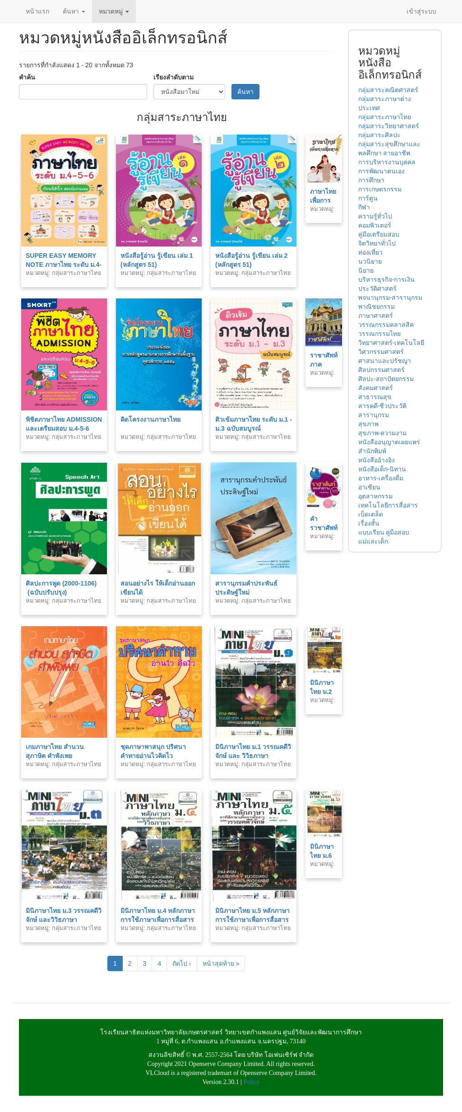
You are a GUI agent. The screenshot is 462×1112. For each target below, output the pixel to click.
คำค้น (27, 77)
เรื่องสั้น (368, 523)
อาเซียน (369, 487)
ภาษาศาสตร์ (375, 315)
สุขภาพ (368, 424)
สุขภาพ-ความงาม (382, 433)
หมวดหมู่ (114, 11)
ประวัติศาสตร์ (377, 288)
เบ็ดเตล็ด (370, 514)
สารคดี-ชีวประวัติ (382, 405)
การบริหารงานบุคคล (387, 162)
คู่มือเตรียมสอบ (378, 234)
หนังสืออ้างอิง (376, 460)
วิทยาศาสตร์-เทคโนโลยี (391, 342)
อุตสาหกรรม (375, 496)
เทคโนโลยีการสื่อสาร (388, 505)
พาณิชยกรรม (376, 306)
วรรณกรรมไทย (379, 333)
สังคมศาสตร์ (375, 387)
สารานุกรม (373, 415)
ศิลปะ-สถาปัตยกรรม (386, 378)
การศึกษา (371, 180)
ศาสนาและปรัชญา (384, 360)
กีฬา (364, 207)
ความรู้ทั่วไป (375, 216)
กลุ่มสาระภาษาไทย (384, 117)
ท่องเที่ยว (370, 252)
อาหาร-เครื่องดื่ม (381, 478)
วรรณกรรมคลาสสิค (386, 324)
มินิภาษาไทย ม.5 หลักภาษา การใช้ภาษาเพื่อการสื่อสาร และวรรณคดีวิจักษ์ (252, 919)
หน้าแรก (37, 11)
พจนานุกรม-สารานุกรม (390, 297)
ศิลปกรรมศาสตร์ (381, 369)
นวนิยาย (370, 261)
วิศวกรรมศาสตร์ (381, 351)
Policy (252, 1082)
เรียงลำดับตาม (173, 77)
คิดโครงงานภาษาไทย (150, 419)
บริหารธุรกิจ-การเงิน (386, 279)
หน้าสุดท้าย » (221, 963)
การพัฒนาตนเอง (381, 171)
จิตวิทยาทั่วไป (377, 243)
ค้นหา (74, 11)
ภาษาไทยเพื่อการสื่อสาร (323, 200)
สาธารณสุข (375, 396)
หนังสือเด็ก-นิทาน (382, 469)
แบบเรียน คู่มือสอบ (384, 532)
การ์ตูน (368, 198)
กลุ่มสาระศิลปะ (379, 135)
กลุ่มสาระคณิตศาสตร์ (388, 89)
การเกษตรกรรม (380, 189)
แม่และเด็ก (373, 541)
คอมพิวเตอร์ (374, 225)
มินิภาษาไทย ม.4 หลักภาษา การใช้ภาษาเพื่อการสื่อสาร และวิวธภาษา (157, 919)
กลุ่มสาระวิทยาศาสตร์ (388, 126)
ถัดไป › (181, 963)
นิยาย (366, 270)
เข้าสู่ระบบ (421, 11)
